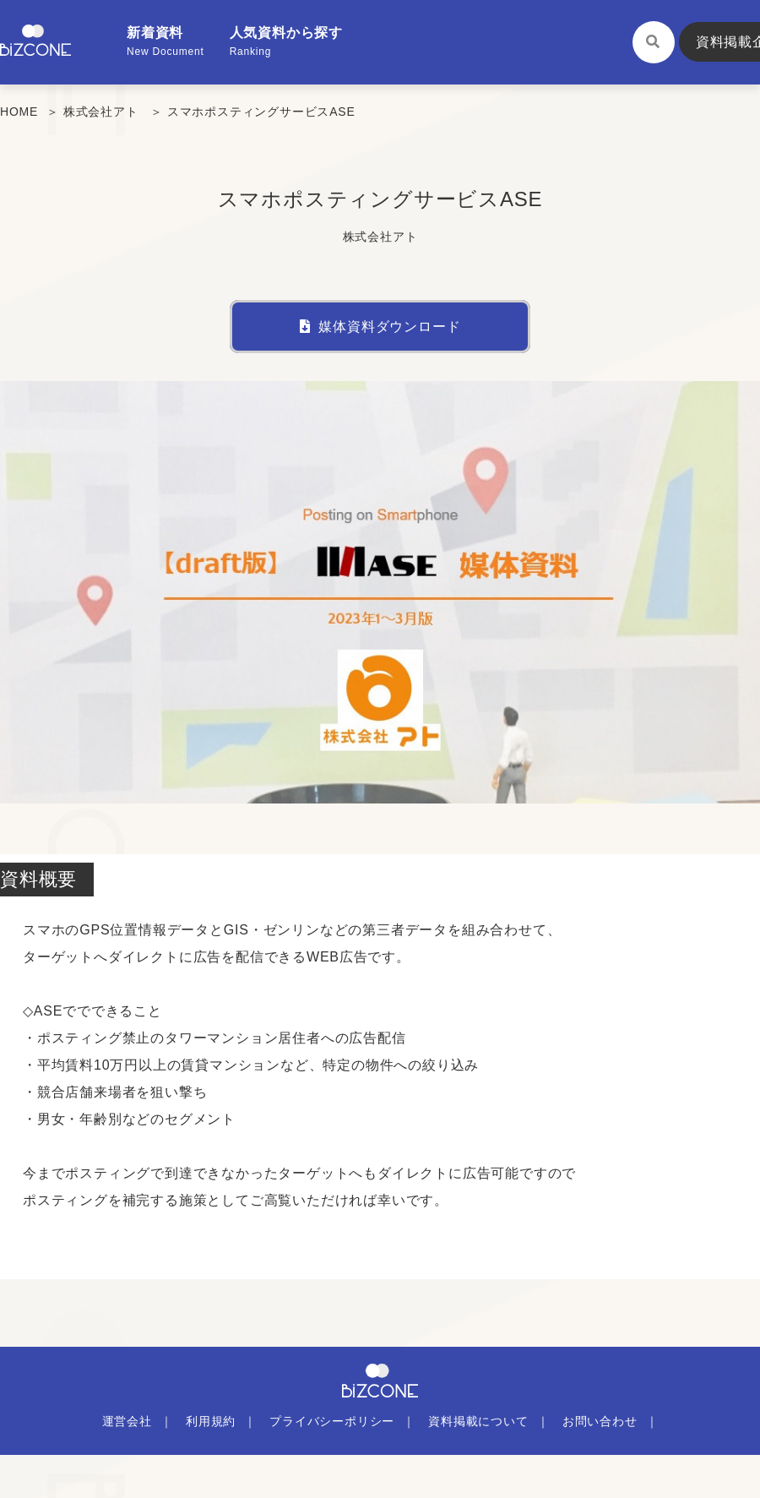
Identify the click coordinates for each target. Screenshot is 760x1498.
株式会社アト (100, 111)
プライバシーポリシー (331, 1421)
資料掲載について (478, 1421)
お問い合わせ (600, 1421)
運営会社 (127, 1421)
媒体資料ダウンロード (380, 326)
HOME (19, 111)
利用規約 (211, 1421)
